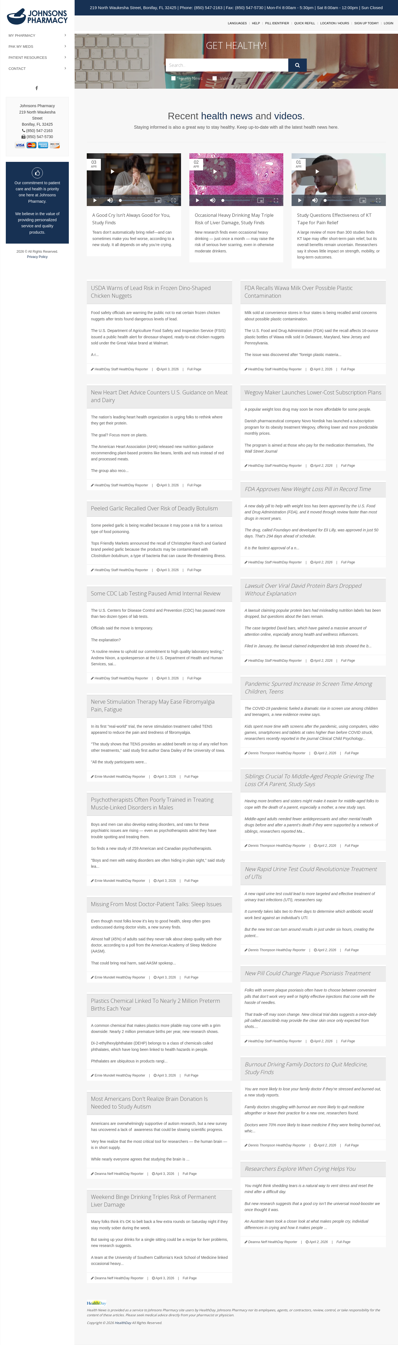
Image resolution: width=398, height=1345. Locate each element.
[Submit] (297, 65)
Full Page (194, 369)
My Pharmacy (22, 35)
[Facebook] (36, 88)
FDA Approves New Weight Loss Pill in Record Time (308, 489)
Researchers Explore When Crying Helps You (300, 1168)
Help (256, 23)
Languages (237, 23)
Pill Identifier (277, 23)
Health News (187, 78)
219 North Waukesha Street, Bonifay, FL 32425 (133, 7)
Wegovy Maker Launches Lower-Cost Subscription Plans (313, 392)
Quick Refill (304, 23)
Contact (17, 69)
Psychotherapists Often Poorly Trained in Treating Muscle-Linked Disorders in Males (152, 803)
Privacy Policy (37, 257)
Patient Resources (28, 58)
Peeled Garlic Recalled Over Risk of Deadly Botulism (154, 508)
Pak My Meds (21, 46)
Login (388, 23)
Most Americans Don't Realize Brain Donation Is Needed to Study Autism (149, 1102)
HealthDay (123, 1322)
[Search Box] (227, 65)
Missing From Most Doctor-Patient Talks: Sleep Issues (156, 904)
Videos (223, 78)
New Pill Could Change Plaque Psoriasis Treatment (307, 973)
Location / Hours (334, 23)
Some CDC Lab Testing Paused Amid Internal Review (155, 593)
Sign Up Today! (366, 23)
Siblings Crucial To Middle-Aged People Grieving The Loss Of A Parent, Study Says (309, 780)
